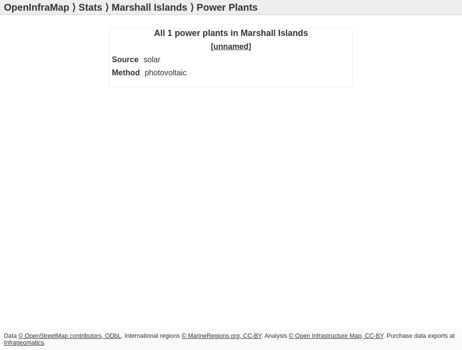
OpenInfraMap (36, 7)
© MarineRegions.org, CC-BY (222, 335)
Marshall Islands (150, 7)
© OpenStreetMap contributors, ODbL (69, 335)
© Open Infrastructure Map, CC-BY (336, 335)
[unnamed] (231, 46)
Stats (91, 7)
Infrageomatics (24, 342)
